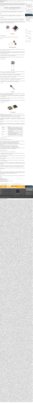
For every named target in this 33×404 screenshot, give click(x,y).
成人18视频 (16, 348)
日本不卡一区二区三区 (22, 204)
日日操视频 (18, 245)
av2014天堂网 (25, 342)
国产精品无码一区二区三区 (27, 348)
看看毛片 (22, 320)
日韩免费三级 (20, 382)
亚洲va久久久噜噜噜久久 (28, 254)
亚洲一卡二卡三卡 (11, 220)
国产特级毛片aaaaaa (15, 324)
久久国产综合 (17, 248)
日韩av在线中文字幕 (9, 245)
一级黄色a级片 (18, 346)
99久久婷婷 (13, 356)
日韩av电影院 (21, 274)
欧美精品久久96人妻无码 (6, 242)
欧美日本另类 (3, 222)
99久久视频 (3, 321)
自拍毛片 (5, 244)
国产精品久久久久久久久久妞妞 (16, 217)
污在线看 (22, 233)
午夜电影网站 (28, 266)
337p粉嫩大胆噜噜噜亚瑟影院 (18, 260)
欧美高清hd (22, 259)
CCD (30, 33)
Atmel (31, 31)
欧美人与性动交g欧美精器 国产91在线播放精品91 (6, 259)
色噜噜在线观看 (24, 320)
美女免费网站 (28, 318)
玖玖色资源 (9, 355)
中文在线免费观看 (31, 254)
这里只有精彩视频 (21, 248)
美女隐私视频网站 (6, 248)
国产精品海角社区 (27, 339)
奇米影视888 (20, 230)
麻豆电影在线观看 (20, 329)
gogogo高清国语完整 (11, 228)
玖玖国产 (12, 273)
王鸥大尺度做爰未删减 (11, 214)
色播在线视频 (27, 353)
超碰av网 (3, 346)
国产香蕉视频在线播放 (22, 284)
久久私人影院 (12, 354)
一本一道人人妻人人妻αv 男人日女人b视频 (29, 231)
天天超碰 (17, 286)
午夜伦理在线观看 (30, 213)
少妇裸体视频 (21, 234)
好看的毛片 (3, 361)
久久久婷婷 (20, 375)
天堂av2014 (21, 236)
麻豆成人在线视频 (7, 338)
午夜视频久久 (3, 344)
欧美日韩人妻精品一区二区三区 (26, 215)
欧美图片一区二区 (7, 296)
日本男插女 (12, 289)
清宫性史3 (25, 202)
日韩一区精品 (23, 364)
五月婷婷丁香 (9, 231)
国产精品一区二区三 (20, 367)
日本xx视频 (22, 376)
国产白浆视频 (30, 225)
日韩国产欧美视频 (28, 356)
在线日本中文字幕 (8, 298)
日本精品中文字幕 (6, 302)
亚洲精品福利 (7, 260)
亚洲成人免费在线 (6, 217)
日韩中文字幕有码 (9, 202)
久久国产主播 (31, 242)
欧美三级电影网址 (1, 358)
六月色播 (15, 262)
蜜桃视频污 (16, 319)
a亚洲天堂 (9, 228)
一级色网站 (25, 333)
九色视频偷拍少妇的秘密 (4, 352)
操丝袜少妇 (25, 210)
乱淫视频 (21, 279)
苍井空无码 (6, 279)
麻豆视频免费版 (4, 325)
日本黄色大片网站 (27, 349)
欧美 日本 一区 (28, 278)
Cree (28, 36)
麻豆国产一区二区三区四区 (7, 249)
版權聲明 (0, 193)
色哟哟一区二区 (13, 320)
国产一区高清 (9, 246)
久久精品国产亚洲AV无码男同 (26, 219)
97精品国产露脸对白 (19, 279)
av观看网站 (12, 203)
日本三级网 (7, 220)
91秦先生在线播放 (25, 201)
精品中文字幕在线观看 (16, 352)
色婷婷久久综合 (7, 335)
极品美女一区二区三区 (8, 349)
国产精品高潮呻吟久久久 (13, 243)
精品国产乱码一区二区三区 (17, 266)
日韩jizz (7, 219)
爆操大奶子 (16, 338)
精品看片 (28, 332)
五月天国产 (16, 254)
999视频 (1, 233)
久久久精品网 (19, 248)
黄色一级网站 (11, 371)
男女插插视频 (25, 239)
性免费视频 (29, 349)
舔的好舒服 (1, 234)
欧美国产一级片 (4, 356)
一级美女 (29, 315)
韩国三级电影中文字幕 (10, 274)
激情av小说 (6, 329)
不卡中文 (5, 256)
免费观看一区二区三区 (29, 245)
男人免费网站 (9, 370)
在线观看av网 (2, 341)
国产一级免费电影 (27, 366)
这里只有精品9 (30, 236)
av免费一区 (2, 381)
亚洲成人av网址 (24, 244)
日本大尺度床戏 (24, 234)
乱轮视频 (19, 274)
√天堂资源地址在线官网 (29, 217)
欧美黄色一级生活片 (11, 279)
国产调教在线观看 (26, 259)
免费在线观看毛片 (11, 204)
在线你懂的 (11, 262)
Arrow (25, 31)
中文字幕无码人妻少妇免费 (15, 228)
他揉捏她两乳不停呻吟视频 (25, 207)
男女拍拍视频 (14, 296)
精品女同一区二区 (20, 221)
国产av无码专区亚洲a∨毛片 (10, 339)
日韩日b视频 (22, 266)
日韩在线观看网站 (6, 234)
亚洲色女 (6, 254)
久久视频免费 (23, 228)
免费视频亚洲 (12, 295)
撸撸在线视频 (12, 248)
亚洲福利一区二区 (8, 329)
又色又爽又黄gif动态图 (21, 242)
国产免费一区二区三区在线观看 (17, 203)
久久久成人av (9, 265)
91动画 (2, 242)
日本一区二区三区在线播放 (7, 277)
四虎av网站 (24, 280)
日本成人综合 (22, 365)
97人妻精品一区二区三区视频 (15, 220)
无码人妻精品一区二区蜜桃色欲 (26, 243)
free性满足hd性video (7, 367)
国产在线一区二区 (22, 288)
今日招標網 (1, 197)
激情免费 (13, 205)
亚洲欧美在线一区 (1, 210)
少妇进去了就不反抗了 (19, 370)
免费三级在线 (1, 254)
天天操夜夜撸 (30, 296)
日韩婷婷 (0, 272)
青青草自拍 (25, 382)
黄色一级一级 (2, 263)
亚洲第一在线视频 (25, 288)
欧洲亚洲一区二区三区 (12, 283)
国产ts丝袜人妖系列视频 (8, 216)
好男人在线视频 (12, 327)
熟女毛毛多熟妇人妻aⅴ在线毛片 (21, 291)
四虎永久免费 (9, 379)
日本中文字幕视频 (19, 226)
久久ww (1, 343)
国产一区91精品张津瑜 (15, 327)
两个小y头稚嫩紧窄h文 (6, 376)
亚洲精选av (20, 269)
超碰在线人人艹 (10, 255)
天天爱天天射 (28, 361)
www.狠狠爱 (3, 253)
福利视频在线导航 (15, 257)
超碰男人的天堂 (14, 204)
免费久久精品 (7, 215)
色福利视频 (19, 253)
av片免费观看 (3, 298)
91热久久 (7, 251)
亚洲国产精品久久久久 (22, 238)
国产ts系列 (29, 280)
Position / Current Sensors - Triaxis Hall (29, 21)
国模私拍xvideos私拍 (1, 286)
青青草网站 (8, 350)
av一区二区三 (31, 290)
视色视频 (6, 290)
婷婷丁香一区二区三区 (27, 203)
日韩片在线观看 (26, 284)
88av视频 (25, 343)
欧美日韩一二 (5, 222)
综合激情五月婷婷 (18, 201)
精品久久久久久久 (3, 230)
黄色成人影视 (6, 221)
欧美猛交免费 (10, 282)
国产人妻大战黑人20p (27, 213)
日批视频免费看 (20, 214)
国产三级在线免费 (20, 217)
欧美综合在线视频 (26, 217)
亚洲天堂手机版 (28, 236)
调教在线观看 (5, 296)
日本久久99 (23, 306)
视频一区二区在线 (4, 265)
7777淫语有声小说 (5, 373)
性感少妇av (3, 260)
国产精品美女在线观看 (16, 325)
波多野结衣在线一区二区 (4, 239)
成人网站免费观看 (2, 216)
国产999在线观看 (20, 344)
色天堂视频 (32, 367)
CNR (28, 35)
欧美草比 (23, 205)
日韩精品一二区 (23, 371)
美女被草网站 (2, 313)
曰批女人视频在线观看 (21, 340)
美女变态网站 (19, 337)
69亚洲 (26, 335)
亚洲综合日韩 (11, 242)
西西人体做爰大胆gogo (29, 367)
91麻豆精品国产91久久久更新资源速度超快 (14, 285)
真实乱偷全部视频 (26, 285)
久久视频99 (9, 338)
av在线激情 (4, 360)
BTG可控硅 (29, 33)
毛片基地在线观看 (11, 361)
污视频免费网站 (1, 231)
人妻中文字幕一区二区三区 (19, 348)
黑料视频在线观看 (26, 279)
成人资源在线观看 (6, 288)
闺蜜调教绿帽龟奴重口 (19, 239)
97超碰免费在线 (1, 320)
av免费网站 (28, 338)
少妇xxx (27, 314)
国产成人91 (10, 285)
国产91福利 (23, 381)
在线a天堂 (30, 292)
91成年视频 (27, 306)
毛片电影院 (11, 347)
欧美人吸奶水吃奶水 (13, 201)
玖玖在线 (1, 344)
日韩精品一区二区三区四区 (24, 245)
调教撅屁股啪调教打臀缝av (11, 261)
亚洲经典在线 (3, 256)
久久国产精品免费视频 (17, 265)
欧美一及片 (21, 306)
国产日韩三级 (7, 346)
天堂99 (17, 259)
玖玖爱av (3, 240)
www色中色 (18, 291)
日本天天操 (24, 259)
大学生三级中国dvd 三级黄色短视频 (4, 308)
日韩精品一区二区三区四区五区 (11, 291)
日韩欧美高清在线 (9, 353)
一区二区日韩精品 (26, 346)
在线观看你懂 (22, 286)
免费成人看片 (18, 214)
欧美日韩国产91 (26, 347)
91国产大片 (29, 256)
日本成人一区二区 (28, 226)
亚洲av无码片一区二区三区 (21, 207)
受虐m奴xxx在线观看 (28, 232)
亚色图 (21, 301)
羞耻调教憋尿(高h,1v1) (3, 317)
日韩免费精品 (23, 243)
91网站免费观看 (17, 283)
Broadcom (26, 33)
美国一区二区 (30, 338)
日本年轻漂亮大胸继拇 (24, 318)
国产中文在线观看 (29, 202)
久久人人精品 (31, 344)
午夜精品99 (25, 306)
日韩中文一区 (16, 355)
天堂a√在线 (26, 352)
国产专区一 (30, 311)
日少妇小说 (9, 284)
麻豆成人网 (15, 283)
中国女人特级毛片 (20, 326)
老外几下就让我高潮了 (24, 290)
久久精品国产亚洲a (21, 366)
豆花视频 (11, 381)
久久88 (13, 376)
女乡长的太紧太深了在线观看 (24, 236)
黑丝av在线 (9, 333)
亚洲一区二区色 (16, 336)
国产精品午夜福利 (9, 263)
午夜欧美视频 (9, 371)
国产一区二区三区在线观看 (17, 367)
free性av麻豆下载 (29, 346)
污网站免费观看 (3, 311)
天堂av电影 (8, 205)
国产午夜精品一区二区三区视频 (12, 250)
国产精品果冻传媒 (3, 280)
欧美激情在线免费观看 (29, 250)
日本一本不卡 (12, 268)
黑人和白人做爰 (20, 371)
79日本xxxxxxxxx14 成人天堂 (6, 314)
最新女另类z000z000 (10, 372)
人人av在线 (3, 315)
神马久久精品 (13, 274)
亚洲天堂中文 (12, 296)
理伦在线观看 (24, 233)
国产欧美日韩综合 (22, 375)
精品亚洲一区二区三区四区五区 (19, 233)
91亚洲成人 (30, 315)
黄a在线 (29, 329)
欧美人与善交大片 (28, 255)
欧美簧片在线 (28, 201)
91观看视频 (2, 350)
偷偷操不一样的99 (3, 266)
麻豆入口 (27, 249)
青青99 (26, 249)
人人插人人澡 (13, 315)
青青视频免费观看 (8, 381)
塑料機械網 (3, 197)
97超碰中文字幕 (12, 263)
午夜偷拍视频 (25, 298)
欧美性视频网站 (4, 209)
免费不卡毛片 (3, 207)
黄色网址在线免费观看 (12, 353)
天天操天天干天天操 (16, 231)
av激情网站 (14, 279)
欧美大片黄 (23, 250)
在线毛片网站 (8, 290)
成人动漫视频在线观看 (4, 231)
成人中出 (26, 318)
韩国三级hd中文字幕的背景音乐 (20, 317)
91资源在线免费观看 (1, 326)
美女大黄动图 (23, 254)
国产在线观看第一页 (26, 344)
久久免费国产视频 (26, 204)
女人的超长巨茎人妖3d (8, 378)
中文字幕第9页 (21, 289)
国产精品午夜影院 (29, 208)
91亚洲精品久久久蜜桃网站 (31, 340)
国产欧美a (26, 313)
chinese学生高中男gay (19, 356)
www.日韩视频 (24, 277)
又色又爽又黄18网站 (27, 309)
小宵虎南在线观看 (27, 311)
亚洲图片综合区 (25, 226)
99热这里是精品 (5, 219)
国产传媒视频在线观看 (4, 210)
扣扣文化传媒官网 (15, 209)
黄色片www (23, 294)
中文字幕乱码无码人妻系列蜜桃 (15, 278)
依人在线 (30, 359)
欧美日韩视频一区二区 (12, 244)
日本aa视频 (22, 251)
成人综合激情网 (6, 267)
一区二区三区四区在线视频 (9, 253)
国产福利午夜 (4, 339)
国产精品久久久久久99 (8, 204)
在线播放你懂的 (14, 248)
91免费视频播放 (6, 205)
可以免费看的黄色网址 (29, 271)
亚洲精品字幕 (9, 244)
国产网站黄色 (4, 304)
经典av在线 (24, 327)
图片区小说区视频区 (16, 361)
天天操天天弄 (8, 285)
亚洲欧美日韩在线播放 (6, 331)
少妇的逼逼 (29, 279)
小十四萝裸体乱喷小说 (11, 236)
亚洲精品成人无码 (14, 298)
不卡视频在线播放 (18, 347)
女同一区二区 (6, 320)
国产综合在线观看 (31, 381)
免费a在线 (16, 232)
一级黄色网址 (6, 246)
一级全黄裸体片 (8, 236)
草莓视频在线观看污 (28, 381)
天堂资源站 (19, 353)
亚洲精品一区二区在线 (21, 244)
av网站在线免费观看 (8, 308)
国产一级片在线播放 (9, 268)
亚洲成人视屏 (12, 278)
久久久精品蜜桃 (26, 268)
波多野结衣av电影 (20, 208)
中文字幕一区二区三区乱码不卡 (3, 262)
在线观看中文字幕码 (18, 232)
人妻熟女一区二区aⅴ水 (11, 246)
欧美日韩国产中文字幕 (29, 277)
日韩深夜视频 (26, 277)
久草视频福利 (22, 240)
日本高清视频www (13, 260)
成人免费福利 (25, 269)
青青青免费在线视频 (30, 361)
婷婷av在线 (10, 342)
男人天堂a (26, 209)
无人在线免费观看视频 (2, 282)
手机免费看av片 (22, 272)
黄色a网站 (7, 284)
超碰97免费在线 (20, 211)
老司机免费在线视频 (2, 379)
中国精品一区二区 (12, 202)
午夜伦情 (28, 364)
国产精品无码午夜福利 (13, 325)
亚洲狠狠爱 (6, 232)
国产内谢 (3, 296)
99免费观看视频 (14, 232)
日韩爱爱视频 (26, 232)
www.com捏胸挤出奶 (17, 221)
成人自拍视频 (29, 251)
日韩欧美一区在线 (5, 340)
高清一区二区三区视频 (23, 211)
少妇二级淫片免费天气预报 (30, 227)
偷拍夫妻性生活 (23, 378)
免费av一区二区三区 (11, 298)
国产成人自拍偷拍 (1, 275)
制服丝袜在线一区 (23, 304)
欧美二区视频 (20, 225)
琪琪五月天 (11, 349)
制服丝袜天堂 (2, 360)
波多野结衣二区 (7, 210)
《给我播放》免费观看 (1, 208)
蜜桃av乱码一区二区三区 (26, 227)
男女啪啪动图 (14, 344)
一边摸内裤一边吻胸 (2, 330)
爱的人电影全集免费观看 (12, 379)
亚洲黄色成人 (25, 377)
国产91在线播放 (11, 227)
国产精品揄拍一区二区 (23, 338)
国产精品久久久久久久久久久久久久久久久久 (25, 214)
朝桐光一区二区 (31, 256)
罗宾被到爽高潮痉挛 (3, 246)
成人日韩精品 (25, 291)
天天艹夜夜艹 (16, 233)
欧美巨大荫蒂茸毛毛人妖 (26, 371)
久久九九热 (29, 314)
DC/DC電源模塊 (28, 38)
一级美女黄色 (11, 271)
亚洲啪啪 (26, 297)
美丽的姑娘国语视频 (14, 332)
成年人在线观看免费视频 (9, 254)
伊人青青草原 (4, 232)
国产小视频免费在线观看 (13, 255)
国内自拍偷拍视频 (3, 226)
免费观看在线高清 (30, 324)
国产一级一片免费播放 (6, 266)
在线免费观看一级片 (29, 360)
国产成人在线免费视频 (19, 277)
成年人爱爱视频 (15, 259)
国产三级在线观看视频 (8, 321)
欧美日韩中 (29, 204)
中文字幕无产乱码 (13, 339)
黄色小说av (16, 269)
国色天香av (26, 304)
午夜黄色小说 (31, 207)
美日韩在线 (27, 321)
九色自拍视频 (24, 379)
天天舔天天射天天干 (9, 251)
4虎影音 (8, 256)
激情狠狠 (4, 290)
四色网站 (13, 371)
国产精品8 (7, 307)
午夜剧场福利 (10, 311)
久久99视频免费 (25, 205)
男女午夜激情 (28, 304)
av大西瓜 (6, 368)
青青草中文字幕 (10, 368)
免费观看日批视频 (24, 317)
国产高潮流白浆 (22, 225)
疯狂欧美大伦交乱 (23, 295)
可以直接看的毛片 (3, 243)
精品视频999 (21, 216)
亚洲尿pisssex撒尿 (25, 228)
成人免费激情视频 (1, 273)
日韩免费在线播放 (16, 344)
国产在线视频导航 (17, 309)
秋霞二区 (16, 208)
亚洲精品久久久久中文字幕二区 (24, 221)
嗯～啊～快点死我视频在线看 (22, 253)
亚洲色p (13, 203)
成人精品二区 (5, 324)
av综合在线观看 (11, 213)
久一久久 (22, 294)
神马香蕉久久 (16, 261)
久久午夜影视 (11, 329)
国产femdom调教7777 (6, 364)
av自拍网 (15, 295)
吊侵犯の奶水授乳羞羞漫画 (22, 227)
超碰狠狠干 (21, 255)
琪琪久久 (13, 259)
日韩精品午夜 (24, 266)
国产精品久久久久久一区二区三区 (19, 312)
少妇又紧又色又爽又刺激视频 (29, 260)
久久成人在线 (28, 373)
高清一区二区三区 (9, 234)
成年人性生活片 (2, 228)
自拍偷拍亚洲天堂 (18, 257)
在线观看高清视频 (26, 315)
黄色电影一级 (17, 262)
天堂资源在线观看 (24, 273)
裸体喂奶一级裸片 (26, 216)
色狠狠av (27, 224)
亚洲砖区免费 (3, 272)
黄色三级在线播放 (14, 236)
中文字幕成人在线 (15, 377)
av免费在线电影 (10, 201)
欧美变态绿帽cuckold (2, 301)
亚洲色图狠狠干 (30, 214)
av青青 (2, 265)
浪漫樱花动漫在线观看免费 (13, 300)
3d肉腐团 (6, 256)
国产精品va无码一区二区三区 (28, 320)
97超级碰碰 (16, 243)
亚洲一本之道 (15, 350)
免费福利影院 (28, 262)
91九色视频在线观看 (18, 381)
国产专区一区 (10, 350)
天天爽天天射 (13, 284)
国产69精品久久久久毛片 (28, 382)
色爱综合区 (27, 300)
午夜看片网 (21, 353)
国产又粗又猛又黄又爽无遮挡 (19, 360)
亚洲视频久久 (6, 292)
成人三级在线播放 (25, 331)
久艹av (29, 309)
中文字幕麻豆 (14, 210)
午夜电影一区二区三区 (30, 275)
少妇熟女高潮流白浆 (10, 340)
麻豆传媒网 (5, 346)
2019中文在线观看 (5, 272)
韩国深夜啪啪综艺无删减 (9, 332)
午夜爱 (10, 378)
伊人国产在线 (15, 282)
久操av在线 (21, 290)
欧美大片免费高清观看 (19, 219)
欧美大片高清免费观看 (19, 261)
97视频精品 (3, 201)
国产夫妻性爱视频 (22, 269)
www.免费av (15, 222)
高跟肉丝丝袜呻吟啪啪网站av (26, 225)
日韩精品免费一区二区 (16, 317)
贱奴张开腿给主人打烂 (21, 331)
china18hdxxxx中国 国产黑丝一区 (2, 364)
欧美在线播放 (21, 307)
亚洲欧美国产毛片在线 (29, 358)
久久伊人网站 (29, 321)
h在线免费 (7, 228)
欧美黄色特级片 (24, 376)
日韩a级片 (14, 237)
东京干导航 (10, 292)
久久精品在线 (11, 216)
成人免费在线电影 (1, 283)
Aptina (28, 30)
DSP (30, 40)
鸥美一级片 (2, 268)
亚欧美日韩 (27, 325)
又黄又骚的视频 (11, 267)
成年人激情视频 (23, 344)
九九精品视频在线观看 (17, 224)
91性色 (3, 290)
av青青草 (31, 297)
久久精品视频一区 (5, 237)
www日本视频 (30, 230)
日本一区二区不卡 (25, 260)
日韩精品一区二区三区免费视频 (17, 204)
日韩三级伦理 (20, 355)
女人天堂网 (14, 213)
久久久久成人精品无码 (20, 205)
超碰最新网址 (4, 225)
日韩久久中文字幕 (13, 242)
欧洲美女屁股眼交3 (28, 292)
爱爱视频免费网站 (13, 271)
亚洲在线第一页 (9, 331)
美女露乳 (0, 221)
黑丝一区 (26, 266)
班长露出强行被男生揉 (31, 366)
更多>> (32, 16)
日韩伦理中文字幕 (20, 338)
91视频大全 (2, 346)
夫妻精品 (26, 303)
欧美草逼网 (1, 323)
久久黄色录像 (1, 204)
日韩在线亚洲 (30, 348)
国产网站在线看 (12, 341)
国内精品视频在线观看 (16, 238)
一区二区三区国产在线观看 (3, 202)
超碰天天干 (22, 230)
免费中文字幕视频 (16, 331)
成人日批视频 (2, 304)
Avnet (28, 32)
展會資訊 (0, 190)
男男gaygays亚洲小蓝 (13, 245)
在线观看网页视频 (22, 239)
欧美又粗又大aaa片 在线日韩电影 (22, 257)
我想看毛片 (19, 323)
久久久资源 (32, 346)
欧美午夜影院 (20, 288)
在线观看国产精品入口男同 (13, 362)
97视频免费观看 (23, 274)
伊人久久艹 (27, 245)
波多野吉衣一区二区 (10, 239)
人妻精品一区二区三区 (9, 314)
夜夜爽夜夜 (16, 245)
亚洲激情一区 (15, 263)
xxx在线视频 (13, 329)
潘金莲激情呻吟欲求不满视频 (17, 320)
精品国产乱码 (18, 313)
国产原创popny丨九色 (23, 314)
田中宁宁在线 (3, 203)
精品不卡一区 (4, 381)
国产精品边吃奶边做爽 (23, 213)
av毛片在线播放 (6, 309)
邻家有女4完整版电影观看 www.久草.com (8, 240)
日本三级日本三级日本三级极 (6, 230)
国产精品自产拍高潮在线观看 (22, 268)
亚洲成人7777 (15, 329)
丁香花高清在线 (19, 238)
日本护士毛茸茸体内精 (11, 382)
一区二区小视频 (18, 269)
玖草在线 (2, 352)
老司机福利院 (9, 346)
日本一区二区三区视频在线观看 (18, 298)
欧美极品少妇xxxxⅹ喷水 (6, 382)
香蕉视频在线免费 (9, 225)
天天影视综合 (17, 215)
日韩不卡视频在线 (28, 335)
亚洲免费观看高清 (7, 373)
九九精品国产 (25, 300)
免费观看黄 (18, 355)
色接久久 (29, 302)
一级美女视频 (26, 295)
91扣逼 (14, 291)
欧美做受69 (12, 205)
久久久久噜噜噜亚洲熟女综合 (12, 207)
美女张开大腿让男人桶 (30, 373)
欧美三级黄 (11, 233)
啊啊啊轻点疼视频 (2, 319)
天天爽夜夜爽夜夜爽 (17, 329)
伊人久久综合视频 (15, 376)
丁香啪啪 (21, 228)
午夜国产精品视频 (13, 266)
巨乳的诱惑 (26, 361)
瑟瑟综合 (20, 203)
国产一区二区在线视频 (14, 211)
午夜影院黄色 (16, 237)
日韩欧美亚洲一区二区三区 (16, 227)
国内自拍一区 (25, 250)
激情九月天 (10, 319)
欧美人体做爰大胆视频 (9, 280)
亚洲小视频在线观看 (21, 323)
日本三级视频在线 (4, 335)
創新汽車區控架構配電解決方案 (28, 5)
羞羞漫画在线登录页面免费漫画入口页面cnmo (11, 366)
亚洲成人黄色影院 (31, 294)
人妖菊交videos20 (13, 286)
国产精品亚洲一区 (12, 251)
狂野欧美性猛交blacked (16, 366)
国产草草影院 (3, 382)
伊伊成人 (3, 367)
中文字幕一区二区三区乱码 (29, 317)
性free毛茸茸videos (28, 209)
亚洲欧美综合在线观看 (11, 222)
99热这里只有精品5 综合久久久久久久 (7, 361)
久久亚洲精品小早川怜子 (4, 312)
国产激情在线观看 (17, 211)
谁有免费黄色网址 (24, 230)
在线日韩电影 (18, 330)
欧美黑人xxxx (25, 355)
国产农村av (8, 309)
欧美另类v (2, 372)
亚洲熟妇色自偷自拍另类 (15, 358)
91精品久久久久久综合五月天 (8, 295)
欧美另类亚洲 (24, 366)
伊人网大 (3, 244)
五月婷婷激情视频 (16, 226)
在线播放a (3, 242)
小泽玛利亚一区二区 (18, 268)
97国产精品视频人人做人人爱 (6, 201)
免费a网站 (28, 376)
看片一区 (25, 327)
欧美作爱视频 (13, 372)
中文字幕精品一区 (3, 329)
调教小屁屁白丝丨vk (1, 371)
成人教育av (17, 323)
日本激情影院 (3, 211)
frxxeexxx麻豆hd (1, 209)
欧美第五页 (26, 253)
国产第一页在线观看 (15, 370)
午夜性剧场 (19, 222)
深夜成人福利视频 (19, 306)
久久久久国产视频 (1, 249)
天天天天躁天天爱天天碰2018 (27, 234)
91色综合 (26, 362)
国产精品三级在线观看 (18, 302)
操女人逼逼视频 (22, 215)
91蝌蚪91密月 (12, 306)
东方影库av (18, 209)
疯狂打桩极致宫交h (19, 308)
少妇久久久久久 (30, 379)
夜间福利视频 (26, 257)
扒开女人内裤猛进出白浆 (10, 217)
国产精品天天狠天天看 (16, 353)
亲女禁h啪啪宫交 (27, 324)
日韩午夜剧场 (10, 238)
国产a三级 (30, 278)
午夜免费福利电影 (23, 303)
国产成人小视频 (4, 248)
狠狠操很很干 (3, 337)
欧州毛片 (15, 260)
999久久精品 (5, 355)
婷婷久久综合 (10, 324)
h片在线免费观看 (14, 224)
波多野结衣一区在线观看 (21, 237)
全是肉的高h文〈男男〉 (13, 277)
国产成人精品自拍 (17, 225)
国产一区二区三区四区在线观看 (17, 271)
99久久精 (30, 220)
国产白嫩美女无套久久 (19, 220)
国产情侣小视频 (7, 311)
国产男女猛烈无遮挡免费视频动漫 (17, 333)
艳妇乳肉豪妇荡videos (6, 280)
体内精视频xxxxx (18, 377)
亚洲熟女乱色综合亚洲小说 (7, 209)
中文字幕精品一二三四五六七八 (22, 282)
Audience (26, 32)
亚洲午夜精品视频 (18, 272)
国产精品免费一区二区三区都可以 (22, 343)
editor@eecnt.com (8, 190)
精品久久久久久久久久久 (22, 201)
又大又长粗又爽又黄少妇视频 (24, 262)
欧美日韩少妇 (8, 255)
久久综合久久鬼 (6, 317)
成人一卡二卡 (11, 208)
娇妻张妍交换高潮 (12, 324)
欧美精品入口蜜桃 (1, 338)
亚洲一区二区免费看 (2, 355)
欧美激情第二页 (8, 211)
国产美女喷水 (25, 231)
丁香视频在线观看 (15, 378)
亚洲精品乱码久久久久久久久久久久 (23, 335)
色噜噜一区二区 (19, 335)
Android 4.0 (26, 30)
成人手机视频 (18, 288)
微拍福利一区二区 (15, 346)
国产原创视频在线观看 (28, 238)
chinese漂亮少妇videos (12, 302)
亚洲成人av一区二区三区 (4, 254)
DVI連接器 (29, 41)
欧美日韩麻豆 (15, 365)
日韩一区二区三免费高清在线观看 (9, 303)
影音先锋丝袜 (31, 323)
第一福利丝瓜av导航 (31, 259)
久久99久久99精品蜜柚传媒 (24, 368)
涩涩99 (11, 359)
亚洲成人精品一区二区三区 (17, 213)
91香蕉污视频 (27, 368)
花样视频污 (14, 231)
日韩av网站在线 (16, 277)
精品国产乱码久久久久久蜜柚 (28, 354)
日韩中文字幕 (7, 312)
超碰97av (31, 225)
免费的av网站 (18, 376)
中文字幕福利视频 (14, 225)
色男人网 (25, 366)
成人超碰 (28, 371)
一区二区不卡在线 (14, 309)
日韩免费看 (5, 236)
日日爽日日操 (4, 279)
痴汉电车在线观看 (13, 269)
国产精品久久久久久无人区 (10, 266)
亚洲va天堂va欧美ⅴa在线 (10, 365)
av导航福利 (27, 379)
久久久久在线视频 (21, 327)
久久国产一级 (4, 249)
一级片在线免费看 (30, 269)
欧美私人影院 (5, 260)
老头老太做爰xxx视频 (12, 360)
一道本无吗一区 (19, 352)
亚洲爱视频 (20, 372)
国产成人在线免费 (20, 318)
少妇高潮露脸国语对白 (21, 224)
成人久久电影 (20, 284)
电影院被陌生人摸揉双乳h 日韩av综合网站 (29, 233)
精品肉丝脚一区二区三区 (12, 288)
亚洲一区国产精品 (4, 319)
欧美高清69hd (22, 246)
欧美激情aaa (12, 280)
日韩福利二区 (26, 332)
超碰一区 (14, 315)
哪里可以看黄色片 (13, 303)
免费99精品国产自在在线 (24, 324)
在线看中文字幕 (3, 378)
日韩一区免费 (9, 213)
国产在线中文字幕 (13, 335)
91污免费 (1, 294)
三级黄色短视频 (31, 232)
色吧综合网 (27, 376)
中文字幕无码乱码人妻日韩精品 (28, 341)
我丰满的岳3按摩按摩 (9, 273)
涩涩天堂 (31, 296)
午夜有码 (19, 234)
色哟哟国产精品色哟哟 (3, 255)
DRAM (27, 40)
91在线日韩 (10, 373)
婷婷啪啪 (7, 263)
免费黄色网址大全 (29, 306)
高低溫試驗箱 (9, 197)
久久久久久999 (11, 307)
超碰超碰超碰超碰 (15, 239)
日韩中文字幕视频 (31, 314)
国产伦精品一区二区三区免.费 (10, 286)
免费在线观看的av (8, 375)
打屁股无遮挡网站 (15, 297)
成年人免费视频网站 (6, 271)
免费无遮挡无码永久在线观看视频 (3, 257)
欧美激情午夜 (13, 377)
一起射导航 (2, 325)
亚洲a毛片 (22, 278)
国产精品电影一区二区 (30, 243)
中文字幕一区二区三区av (25, 267)
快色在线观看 (3, 333)
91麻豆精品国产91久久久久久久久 (19, 254)
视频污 (12, 314)
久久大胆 (20, 321)
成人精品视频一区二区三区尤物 (13, 312)
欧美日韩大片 (14, 268)
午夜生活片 (30, 304)
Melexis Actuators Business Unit (28, 20)
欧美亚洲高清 (20, 315)
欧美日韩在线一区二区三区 (31, 332)
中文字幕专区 (7, 273)
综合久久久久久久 (25, 261)
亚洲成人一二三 (23, 255)
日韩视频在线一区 (14, 314)
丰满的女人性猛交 (12, 350)
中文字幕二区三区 (23, 217)
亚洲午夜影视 (10, 325)
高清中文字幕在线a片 (6, 379)
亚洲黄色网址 (14, 331)
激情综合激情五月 (31, 209)
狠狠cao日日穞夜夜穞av (28, 298)
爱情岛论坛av (29, 300)
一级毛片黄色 (7, 278)
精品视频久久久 (5, 375)
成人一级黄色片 (25, 309)
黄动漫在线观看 (20, 309)
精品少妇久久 (27, 256)
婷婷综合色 (25, 254)
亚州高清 (26, 379)
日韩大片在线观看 (11, 232)
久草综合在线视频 (1, 248)
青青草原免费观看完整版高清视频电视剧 (29, 273)
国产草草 (18, 228)
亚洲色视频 (7, 257)
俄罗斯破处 (11, 332)
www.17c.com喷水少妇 (3, 289)
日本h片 (23, 226)
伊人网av (0, 222)
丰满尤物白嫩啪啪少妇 (27, 244)
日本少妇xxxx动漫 (28, 290)
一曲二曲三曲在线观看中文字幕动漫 (17, 300)
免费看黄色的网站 (20, 313)
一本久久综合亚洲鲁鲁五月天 (23, 352)
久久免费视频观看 (22, 260)
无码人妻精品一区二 (19, 285)
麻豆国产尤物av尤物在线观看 (19, 243)
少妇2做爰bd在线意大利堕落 (30, 240)
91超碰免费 (8, 333)
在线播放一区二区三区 (24, 222)
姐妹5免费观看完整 (20, 346)
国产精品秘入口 (5, 298)
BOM (29, 32)
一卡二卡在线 (9, 302)
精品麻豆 (10, 205)
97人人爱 (20, 294)
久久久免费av (32, 364)
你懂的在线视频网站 (14, 318)
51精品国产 (28, 284)
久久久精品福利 (11, 265)
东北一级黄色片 (6, 285)
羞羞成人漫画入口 (19, 278)
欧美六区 (11, 315)
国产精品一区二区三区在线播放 (11, 219)
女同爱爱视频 (8, 221)
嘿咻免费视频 (28, 336)
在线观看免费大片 (3, 224)
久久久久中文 (7, 377)
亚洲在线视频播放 (13, 216)
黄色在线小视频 (22, 355)
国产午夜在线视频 (11, 344)
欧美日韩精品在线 (17, 249)
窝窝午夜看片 (13, 233)
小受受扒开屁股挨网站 (4, 204)
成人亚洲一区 (7, 265)
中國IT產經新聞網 (6, 197)
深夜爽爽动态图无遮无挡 (22, 377)
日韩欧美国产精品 (28, 375)
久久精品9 (15, 372)
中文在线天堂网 (27, 340)
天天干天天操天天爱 (17, 321)
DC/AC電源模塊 (29, 37)
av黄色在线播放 (20, 240)
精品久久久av (10, 289)
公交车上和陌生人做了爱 (18, 350)
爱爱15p (28, 220)
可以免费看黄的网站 (28, 327)
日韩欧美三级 (5, 300)
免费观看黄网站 (24, 248)
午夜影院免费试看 (7, 319)
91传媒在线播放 (9, 327)
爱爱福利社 (17, 368)
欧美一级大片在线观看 (27, 211)
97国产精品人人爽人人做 (4, 342)
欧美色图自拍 (4, 245)
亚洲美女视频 (12, 337)
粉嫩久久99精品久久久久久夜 (18, 365)
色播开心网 (6, 378)
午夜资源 (27, 295)
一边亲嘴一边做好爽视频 (31, 288)
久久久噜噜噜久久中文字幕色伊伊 (24, 367)
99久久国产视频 (26, 240)
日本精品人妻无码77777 (15, 359)
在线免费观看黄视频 (14, 273)
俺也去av (18, 210)
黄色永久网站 (28, 329)
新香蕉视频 (9, 242)
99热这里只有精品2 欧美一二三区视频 (29, 205)
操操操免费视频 (13, 256)
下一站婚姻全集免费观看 (26, 308)
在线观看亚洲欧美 (10, 230)
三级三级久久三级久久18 (17, 207)
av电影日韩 (29, 289)
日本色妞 (32, 379)
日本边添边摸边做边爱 (23, 332)
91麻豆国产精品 (9, 312)
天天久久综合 (29, 259)
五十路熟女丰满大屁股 (29, 224)
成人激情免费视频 (3, 331)
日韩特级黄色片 (23, 210)
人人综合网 (27, 250)
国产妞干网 (9, 337)
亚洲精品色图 (25, 325)
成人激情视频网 (13, 262)
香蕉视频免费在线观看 (18, 246)
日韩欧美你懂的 (1, 315)
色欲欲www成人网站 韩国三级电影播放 (15, 340)
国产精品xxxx (23, 202)
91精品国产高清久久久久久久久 (17, 343)
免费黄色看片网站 (16, 279)
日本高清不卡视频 (4, 228)
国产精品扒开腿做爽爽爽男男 (19, 336)
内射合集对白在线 (19, 215)
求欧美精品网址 (1, 245)
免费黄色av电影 (29, 219)
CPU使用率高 (26, 36)
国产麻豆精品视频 (18, 382)
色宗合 (5, 301)
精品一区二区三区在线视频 (8, 300)
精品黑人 (15, 286)
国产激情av (2, 368)
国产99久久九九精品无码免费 (12, 352)
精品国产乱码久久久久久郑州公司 (26, 330)
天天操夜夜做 (3, 220)
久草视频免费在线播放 (16, 364)
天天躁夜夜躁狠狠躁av (24, 224)
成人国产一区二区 (18, 307)
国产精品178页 (1, 354)
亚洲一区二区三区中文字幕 (16, 251)
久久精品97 (15, 303)
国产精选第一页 (30, 248)
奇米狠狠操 (10, 277)
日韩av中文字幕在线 (15, 302)
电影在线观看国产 (17, 253)
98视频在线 (8, 289)
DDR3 (30, 39)
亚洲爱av (31, 311)
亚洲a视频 (12, 358)
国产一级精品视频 (25, 353)
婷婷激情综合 (7, 274)
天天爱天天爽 (7, 365)
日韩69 (26, 290)
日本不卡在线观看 (8, 203)
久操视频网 (12, 237)
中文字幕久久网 (7, 341)
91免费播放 (25, 311)
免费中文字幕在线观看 (13, 373)
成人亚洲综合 (13, 308)
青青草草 (10, 203)
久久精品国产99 (17, 234)
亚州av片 (27, 302)
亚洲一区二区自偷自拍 (15, 214)
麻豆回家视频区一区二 (6, 360)
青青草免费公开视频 (9, 278)
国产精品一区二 (19, 319)
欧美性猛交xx (17, 301)
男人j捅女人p (16, 306)
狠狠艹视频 (20, 266)
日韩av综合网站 (9, 248)
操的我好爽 (20, 256)
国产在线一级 (25, 296)
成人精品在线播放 (16, 210)
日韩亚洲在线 (11, 320)
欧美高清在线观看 (19, 286)
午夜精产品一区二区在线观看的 (11, 301)
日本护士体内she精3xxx (4, 341)
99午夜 (30, 289)
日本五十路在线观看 (28, 303)
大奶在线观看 (28, 267)
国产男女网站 (11, 284)
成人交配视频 (20, 376)
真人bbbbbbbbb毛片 (14, 265)
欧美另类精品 (7, 355)
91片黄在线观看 (6, 227)
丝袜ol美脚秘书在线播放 (15, 354)
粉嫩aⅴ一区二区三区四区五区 (20, 202)
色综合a (30, 221)
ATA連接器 (30, 31)
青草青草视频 (18, 237)
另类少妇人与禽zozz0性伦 (23, 249)
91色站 (26, 314)
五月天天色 (17, 273)
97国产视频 (16, 339)
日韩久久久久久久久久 (13, 238)
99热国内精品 (29, 257)
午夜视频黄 (21, 333)
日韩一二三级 (3, 306)
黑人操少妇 (16, 250)
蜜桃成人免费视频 (24, 237)
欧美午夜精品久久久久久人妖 (18, 290)
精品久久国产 (26, 302)
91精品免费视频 (2, 205)
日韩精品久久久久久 (9, 354)
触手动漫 (22, 280)
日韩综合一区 (8, 362)
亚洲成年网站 (18, 295)
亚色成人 (17, 219)
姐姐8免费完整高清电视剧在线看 (23, 354)
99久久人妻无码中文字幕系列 (4, 251)
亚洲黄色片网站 (28, 286)
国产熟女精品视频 (18, 324)
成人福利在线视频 (13, 349)
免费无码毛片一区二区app (18, 341)
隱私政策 (0, 192)
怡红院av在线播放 (27, 265)
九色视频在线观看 (3, 292)
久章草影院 (27, 220)
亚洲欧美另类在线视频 (10, 210)
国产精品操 (9, 344)
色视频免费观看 (9, 207)
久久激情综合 (25, 238)
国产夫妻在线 (20, 251)
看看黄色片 (26, 301)
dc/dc (25, 38)
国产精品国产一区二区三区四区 (4, 332)
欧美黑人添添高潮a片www (8, 208)
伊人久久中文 (11, 326)
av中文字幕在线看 (30, 201)
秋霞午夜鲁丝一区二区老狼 (20, 262)
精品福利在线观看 (11, 259)
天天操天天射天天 (6, 275)
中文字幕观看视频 (28, 253)
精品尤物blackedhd (8, 232)
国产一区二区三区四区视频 (11, 290)
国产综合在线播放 (6, 359)
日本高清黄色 (27, 296)
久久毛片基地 (22, 226)
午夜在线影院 (3, 294)
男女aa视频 (11, 308)
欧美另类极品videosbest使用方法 (7, 250)
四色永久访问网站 (28, 221)
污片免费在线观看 (7, 291)
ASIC (27, 31)
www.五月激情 (13, 217)
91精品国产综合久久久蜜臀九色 (30, 372)
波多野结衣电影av (4, 370)
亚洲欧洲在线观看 (30, 263)
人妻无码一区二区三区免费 (19, 354)
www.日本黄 (6, 381)
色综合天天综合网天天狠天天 (17, 216)
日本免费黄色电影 (19, 259)
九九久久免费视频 (9, 294)
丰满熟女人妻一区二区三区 (9, 237)
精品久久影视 (17, 222)
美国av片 (25, 256)
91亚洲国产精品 (4, 273)
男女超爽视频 (21, 339)
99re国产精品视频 (15, 360)
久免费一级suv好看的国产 (4, 214)
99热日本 (8, 219)
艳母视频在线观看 (7, 301)
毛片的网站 (30, 326)
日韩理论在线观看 (18, 236)
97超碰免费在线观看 (24, 365)
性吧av (24, 303)
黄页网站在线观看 (9, 257)
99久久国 (22, 231)
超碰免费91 (7, 214)
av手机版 (25, 203)
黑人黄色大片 (5, 274)
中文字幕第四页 (10, 362)
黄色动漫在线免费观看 (12, 311)
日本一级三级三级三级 (13, 292)
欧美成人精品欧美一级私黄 (28, 365)
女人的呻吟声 (6, 321)
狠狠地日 (19, 228)
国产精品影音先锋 (22, 298)
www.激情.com (6, 255)
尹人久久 (29, 216)
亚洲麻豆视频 (20, 249)
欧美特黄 (4, 205)
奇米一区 (31, 238)
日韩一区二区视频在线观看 (4, 233)
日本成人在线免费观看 (7, 325)
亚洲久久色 (13, 239)
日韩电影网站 (13, 297)
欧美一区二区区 (27, 269)
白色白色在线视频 (23, 279)
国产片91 (3, 375)
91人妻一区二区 (1, 250)
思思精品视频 (22, 219)
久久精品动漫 (7, 231)
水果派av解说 (25, 297)
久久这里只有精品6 (3, 234)
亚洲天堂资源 (14, 306)
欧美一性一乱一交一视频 (5, 263)
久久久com (9, 214)
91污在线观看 (16, 230)
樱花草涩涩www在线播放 (13, 253)
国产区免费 (24, 275)
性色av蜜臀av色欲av (27, 343)
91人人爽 (1, 288)
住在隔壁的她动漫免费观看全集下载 (21, 283)
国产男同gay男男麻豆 (3, 215)
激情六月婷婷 (32, 219)
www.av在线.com (28, 242)
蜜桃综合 (28, 312)
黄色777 (6, 333)
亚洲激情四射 (18, 208)
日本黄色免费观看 (28, 207)
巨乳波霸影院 (15, 311)
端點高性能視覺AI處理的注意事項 (3, 178)
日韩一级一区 (22, 321)
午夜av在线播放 (16, 201)
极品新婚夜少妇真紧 (1, 261)
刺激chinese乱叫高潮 (26, 274)
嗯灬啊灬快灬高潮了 (18, 349)
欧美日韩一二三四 (31, 204)
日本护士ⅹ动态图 (11, 313)
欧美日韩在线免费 (22, 220)
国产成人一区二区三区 (18, 297)
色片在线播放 (18, 289)
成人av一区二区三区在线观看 (4, 295)
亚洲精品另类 (16, 291)
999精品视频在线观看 (16, 335)
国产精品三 (18, 304)
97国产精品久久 (2, 240)
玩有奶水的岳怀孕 (29, 295)
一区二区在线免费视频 (3, 277)
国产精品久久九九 (14, 234)
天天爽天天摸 (23, 296)
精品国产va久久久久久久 (25, 242)
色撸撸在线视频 (20, 210)
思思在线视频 (28, 288)
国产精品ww (5, 291)
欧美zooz (28, 323)
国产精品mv (31, 375)
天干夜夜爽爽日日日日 (2, 365)
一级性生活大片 (31, 303)
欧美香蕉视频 (8, 368)
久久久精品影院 (28, 301)
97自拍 (31, 202)
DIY (25, 40)
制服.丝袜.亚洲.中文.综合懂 (23, 285)
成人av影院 (5, 343)
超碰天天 (8, 271)
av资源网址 (9, 275)
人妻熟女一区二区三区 (13, 230)
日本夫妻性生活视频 (15, 371)
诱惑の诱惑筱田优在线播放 (25, 286)
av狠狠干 (24, 204)
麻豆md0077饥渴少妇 (18, 339)
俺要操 (14, 284)
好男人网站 (13, 347)
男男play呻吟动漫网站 (5, 366)
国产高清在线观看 (9, 364)
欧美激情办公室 (7, 342)
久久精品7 (13, 359)
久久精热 (9, 233)
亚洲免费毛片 (27, 372)
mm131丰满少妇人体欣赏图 (27, 326)
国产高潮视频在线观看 (7, 239)
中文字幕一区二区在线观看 (5, 283)
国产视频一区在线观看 (31, 266)
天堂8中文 (29, 353)
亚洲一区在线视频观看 (14, 267)
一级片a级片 (25, 364)
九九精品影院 (15, 244)
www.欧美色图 (16, 373)
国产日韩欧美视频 (18, 275)
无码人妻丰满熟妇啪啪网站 (29, 261)
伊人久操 (26, 317)
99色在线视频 (20, 301)
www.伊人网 (8, 358)
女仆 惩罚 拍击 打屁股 (22, 308)
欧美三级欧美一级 (5, 226)
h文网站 (18, 344)
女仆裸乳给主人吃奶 (23, 362)
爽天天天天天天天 (18, 250)
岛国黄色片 (30, 262)
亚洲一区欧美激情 (29, 377)
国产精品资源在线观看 (3, 376)
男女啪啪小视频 (14, 290)
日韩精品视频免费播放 (12, 370)
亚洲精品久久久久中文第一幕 (13, 226)
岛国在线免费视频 (12, 225)
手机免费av (14, 367)
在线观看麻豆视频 (28, 337)
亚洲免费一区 (29, 222)
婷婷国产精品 (5, 220)
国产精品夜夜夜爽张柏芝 (2, 219)
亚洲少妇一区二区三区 (14, 208)
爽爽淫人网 (8, 292)
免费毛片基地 (7, 339)
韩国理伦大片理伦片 (14, 382)
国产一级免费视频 (22, 372)
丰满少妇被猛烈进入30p (22, 300)
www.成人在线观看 (6, 313)
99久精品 (15, 347)
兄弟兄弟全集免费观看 (29, 283)
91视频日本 (30, 331)
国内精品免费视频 (27, 291)
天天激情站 (27, 377)
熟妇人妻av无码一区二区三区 (17, 242)
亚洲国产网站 (15, 275)
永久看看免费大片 (11, 211)
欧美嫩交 (19, 340)
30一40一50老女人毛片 (6, 213)
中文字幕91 (12, 272)
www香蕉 (29, 312)
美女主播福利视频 (20, 295)
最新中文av (2, 278)
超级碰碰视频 (30, 272)
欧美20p (0, 327)
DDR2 (30, 38)
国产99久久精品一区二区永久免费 (11, 215)
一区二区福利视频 (17, 372)
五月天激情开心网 (11, 209)
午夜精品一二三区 (2, 349)
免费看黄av (29, 344)
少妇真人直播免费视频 (16, 292)
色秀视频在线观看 (15, 288)
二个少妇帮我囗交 (5, 362)
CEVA (30, 34)
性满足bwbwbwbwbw (3, 288)
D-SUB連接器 (26, 41)
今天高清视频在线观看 (3, 221)
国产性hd (18, 256)
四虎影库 (23, 312)
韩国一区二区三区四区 (18, 282)
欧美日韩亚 (17, 274)
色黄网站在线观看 (14, 338)
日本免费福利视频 (21, 222)
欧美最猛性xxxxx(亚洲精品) (16, 205)
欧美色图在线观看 (26, 350)
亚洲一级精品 (5, 216)
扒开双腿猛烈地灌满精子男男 (30, 350)
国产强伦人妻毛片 (14, 304)
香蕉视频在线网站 (31, 253)
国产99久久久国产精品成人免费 (28, 210)
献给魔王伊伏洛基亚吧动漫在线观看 (6, 336)
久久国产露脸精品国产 (30, 265)
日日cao (22, 277)
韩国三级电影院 (23, 341)
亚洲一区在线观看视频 (16, 202)
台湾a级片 (13, 227)
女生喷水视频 (30, 284)
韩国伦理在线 (22, 356)
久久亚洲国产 (20, 320)
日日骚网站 (25, 265)
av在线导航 (30, 244)
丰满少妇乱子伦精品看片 (15, 289)
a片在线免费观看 (14, 375)
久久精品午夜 (22, 273)
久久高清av (4, 326)
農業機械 (4, 197)
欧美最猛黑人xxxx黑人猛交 (21, 209)
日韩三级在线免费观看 (9, 283)
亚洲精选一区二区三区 (26, 280)
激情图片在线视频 (21, 324)
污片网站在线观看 (19, 273)
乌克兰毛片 (4, 275)
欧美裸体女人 (8, 238)
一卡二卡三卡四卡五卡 (12, 282)
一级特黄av (7, 371)
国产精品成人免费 (20, 213)
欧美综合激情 (32, 354)
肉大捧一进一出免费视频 (21, 271)
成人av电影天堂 (1, 370)
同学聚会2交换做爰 (4, 377)
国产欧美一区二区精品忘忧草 (22, 232)
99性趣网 (5, 215)
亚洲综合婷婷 (28, 352)
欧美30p (17, 304)
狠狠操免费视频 (12, 234)
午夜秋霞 (7, 318)
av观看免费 (9, 382)
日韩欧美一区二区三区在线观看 (30, 268)
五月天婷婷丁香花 (20, 373)
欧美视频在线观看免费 (13, 254)
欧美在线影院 (22, 330)
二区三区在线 (2, 339)
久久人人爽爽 (22, 309)
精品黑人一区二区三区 (28, 313)
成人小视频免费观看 (29, 249)
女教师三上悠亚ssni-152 (28, 228)
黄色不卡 (18, 230)
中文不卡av (15, 341)
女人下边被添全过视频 (15, 246)
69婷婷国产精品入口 (22, 256)
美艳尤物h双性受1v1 (2, 366)
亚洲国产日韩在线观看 (27, 248)
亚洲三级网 (11, 355)
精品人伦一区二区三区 (6, 207)
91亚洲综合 (13, 209)
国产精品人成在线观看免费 (6, 337)
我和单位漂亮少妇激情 (6, 245)
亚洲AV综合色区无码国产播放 (12, 275)
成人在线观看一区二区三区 (24, 307)
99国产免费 (9, 227)
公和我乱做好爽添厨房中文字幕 (25, 251)
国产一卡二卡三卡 (26, 255)
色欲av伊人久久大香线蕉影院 (26, 323)
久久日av (32, 292)
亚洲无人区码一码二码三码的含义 (12, 330)
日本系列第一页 (27, 230)
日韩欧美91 (16, 236)
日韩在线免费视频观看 (25, 292)
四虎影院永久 (32, 221)
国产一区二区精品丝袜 (22, 203)
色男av (20, 272)
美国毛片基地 (5, 208)
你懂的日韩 (9, 220)
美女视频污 (24, 209)
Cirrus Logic (26, 35)
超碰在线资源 (10, 243)
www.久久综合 (30, 215)
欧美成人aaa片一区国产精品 (5, 286)
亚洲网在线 (14, 261)
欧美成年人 (19, 227)
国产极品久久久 (3, 285)
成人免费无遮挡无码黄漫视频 (21, 361)
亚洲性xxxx (14, 295)
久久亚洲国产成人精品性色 (7, 243)
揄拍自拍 (5, 284)
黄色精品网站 (4, 313)
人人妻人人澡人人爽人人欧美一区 (14, 381)
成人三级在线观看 (11, 375)
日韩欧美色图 (3, 324)
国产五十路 (31, 300)
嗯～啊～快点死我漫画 (6, 202)
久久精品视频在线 (8, 279)
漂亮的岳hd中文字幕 (7, 269)
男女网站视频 (15, 215)
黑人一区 (16, 255)
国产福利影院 (32, 308)
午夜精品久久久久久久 (23, 216)
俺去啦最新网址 (15, 274)
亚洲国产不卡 (15, 249)
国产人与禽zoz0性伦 (30, 368)
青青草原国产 (18, 373)
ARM (30, 30)
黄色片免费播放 (27, 275)
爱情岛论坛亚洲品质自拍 (20, 368)
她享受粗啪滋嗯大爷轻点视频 (10, 376)
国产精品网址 (27, 202)
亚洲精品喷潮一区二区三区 (21, 275)
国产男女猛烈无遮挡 (2, 347)
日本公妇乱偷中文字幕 (10, 269)
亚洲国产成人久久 (18, 255)
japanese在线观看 (9, 359)
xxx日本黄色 (11, 331)
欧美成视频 (24, 315)
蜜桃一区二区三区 (22, 370)
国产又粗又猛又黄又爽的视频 (25, 278)
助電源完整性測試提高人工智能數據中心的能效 (4, 179)
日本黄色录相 (13, 333)
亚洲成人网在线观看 (22, 348)
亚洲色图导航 (27, 222)
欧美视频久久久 (5, 203)
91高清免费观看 (8, 267)
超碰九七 (4, 302)
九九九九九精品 (18, 315)
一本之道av (16, 312)
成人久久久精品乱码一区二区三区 (24, 208)
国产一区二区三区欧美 (8, 330)
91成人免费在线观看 (17, 284)
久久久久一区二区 (31, 280)
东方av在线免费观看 (23, 336)
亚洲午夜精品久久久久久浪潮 (26, 272)
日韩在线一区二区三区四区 (12, 221)
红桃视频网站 (4, 261)
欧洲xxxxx (25, 220)
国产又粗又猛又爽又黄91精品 (30, 370)
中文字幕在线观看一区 (26, 246)
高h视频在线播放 (1, 244)
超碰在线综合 (4, 217)
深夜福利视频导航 (17, 318)
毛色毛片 (6, 222)
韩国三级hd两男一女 (8, 226)
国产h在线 (16, 307)
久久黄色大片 (9, 360)
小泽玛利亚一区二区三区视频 (4, 318)
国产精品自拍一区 (20, 314)
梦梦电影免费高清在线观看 (16, 240)
